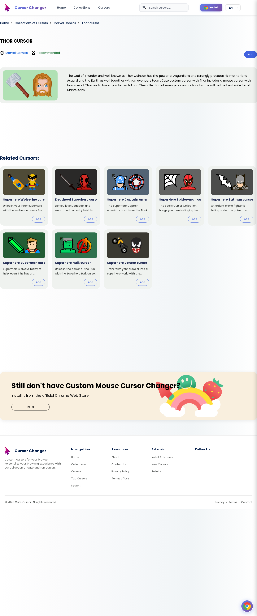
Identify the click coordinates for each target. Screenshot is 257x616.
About (115, 457)
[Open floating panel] (247, 606)
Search (76, 485)
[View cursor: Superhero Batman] (232, 196)
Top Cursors (79, 478)
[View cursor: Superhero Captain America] (128, 196)
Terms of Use (120, 478)
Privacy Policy (120, 471)
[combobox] (164, 7)
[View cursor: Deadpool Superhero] (76, 196)
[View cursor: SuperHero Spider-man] (180, 196)
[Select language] (233, 7)
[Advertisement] (128, 124)
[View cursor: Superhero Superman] (24, 259)
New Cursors (160, 464)
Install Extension (162, 457)
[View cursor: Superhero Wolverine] (24, 196)
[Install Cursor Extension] (211, 7)
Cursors (104, 8)
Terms (233, 502)
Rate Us (157, 471)
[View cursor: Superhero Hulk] (76, 259)
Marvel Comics (16, 53)
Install (30, 407)
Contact (246, 502)
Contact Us (119, 464)
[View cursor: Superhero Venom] (128, 259)
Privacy (219, 502)
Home (61, 8)
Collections (81, 8)
